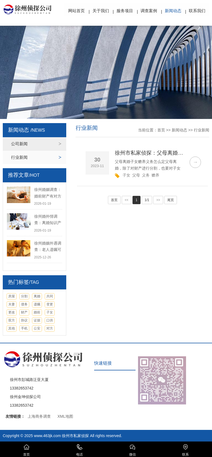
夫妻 (11, 304)
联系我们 (197, 10)
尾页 (170, 200)
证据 (37, 320)
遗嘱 (37, 304)
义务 (146, 175)
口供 (49, 320)
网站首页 (76, 10)
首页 (161, 130)
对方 (49, 328)
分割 (24, 296)
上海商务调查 (39, 416)
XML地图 (65, 416)
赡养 (155, 175)
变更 (49, 304)
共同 (49, 296)
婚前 (37, 312)
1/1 (147, 200)
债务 (24, 304)
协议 (24, 320)
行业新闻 (19, 157)
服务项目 (125, 10)
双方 (11, 320)
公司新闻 (19, 143)
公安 (37, 328)
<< (127, 200)
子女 (49, 312)
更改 (11, 312)
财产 (24, 312)
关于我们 (100, 10)
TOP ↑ (201, 370)
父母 (136, 175)
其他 (11, 328)
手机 (24, 328)
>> (158, 200)
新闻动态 (173, 10)
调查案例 (149, 10)
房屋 (11, 296)
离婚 (37, 296)
